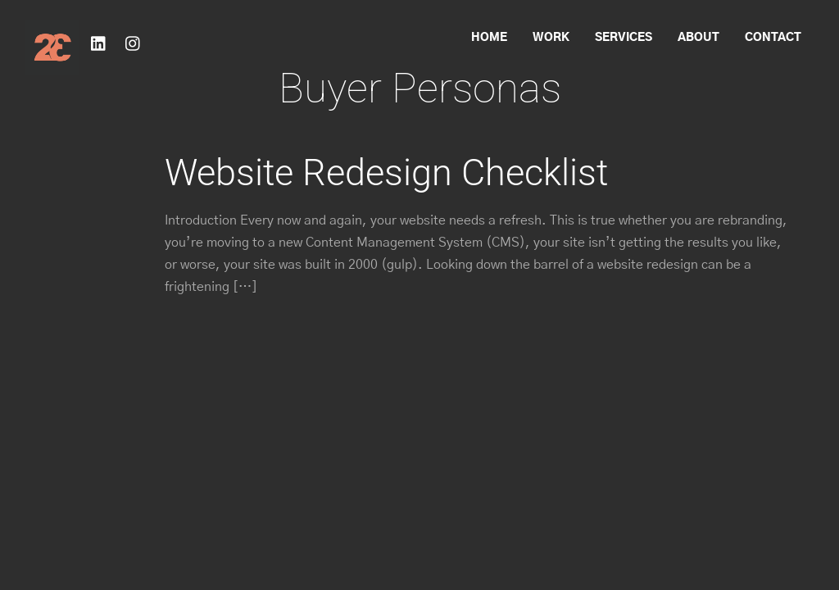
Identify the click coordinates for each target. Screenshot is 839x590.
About (698, 37)
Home (489, 37)
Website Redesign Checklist (386, 172)
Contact (773, 37)
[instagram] (133, 42)
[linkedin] (99, 42)
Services (623, 37)
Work (551, 37)
